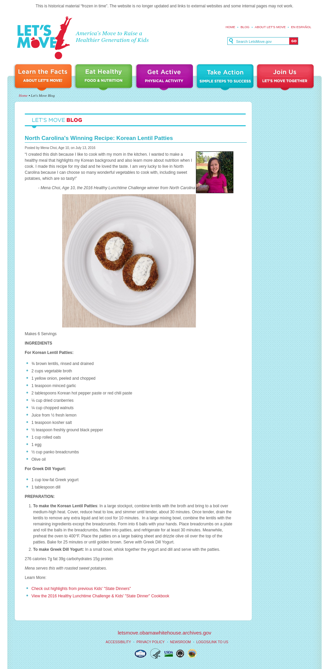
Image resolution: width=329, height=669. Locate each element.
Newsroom (180, 642)
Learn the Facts (44, 77)
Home (230, 27)
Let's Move (44, 38)
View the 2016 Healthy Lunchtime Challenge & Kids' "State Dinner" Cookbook (100, 596)
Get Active (165, 77)
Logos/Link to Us (212, 642)
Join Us (285, 77)
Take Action (226, 77)
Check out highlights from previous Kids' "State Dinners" (81, 588)
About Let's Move (270, 27)
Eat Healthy (105, 77)
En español (301, 27)
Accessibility (118, 642)
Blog (244, 27)
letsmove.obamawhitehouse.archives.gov (164, 633)
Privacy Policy (150, 642)
